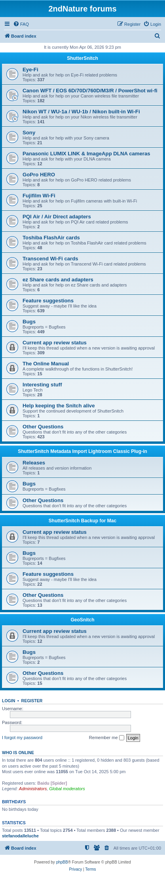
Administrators (33, 788)
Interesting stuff (42, 385)
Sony (29, 133)
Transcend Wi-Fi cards (50, 259)
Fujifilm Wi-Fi (39, 196)
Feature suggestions (48, 301)
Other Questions (43, 427)
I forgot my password (22, 737)
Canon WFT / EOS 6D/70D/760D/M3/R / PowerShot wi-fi (90, 91)
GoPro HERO (39, 175)
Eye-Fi (30, 70)
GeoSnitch (82, 620)
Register (32, 700)
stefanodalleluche (20, 835)
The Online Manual (46, 364)
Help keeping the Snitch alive (59, 406)
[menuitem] (21, 24)
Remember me (106, 738)
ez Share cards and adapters (58, 280)
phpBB (62, 862)
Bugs (29, 322)
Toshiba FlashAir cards (51, 238)
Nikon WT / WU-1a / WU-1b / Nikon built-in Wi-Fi (81, 112)
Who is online (18, 752)
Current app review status (55, 343)
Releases (34, 463)
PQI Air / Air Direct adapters (57, 217)
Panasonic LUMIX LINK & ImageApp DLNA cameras (86, 154)
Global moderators (67, 788)
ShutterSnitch (82, 58)
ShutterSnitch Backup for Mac (82, 521)
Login (8, 700)
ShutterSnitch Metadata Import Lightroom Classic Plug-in (82, 451)
